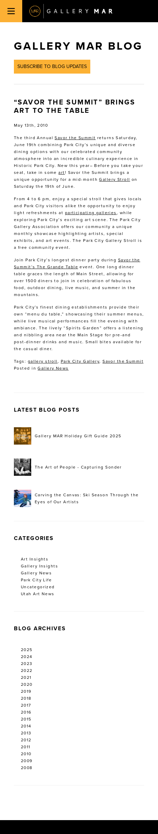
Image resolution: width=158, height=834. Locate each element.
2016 (26, 712)
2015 (26, 719)
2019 (26, 691)
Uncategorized (38, 586)
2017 (26, 705)
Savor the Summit (75, 137)
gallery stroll (43, 361)
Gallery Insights (39, 566)
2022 (27, 670)
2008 (27, 767)
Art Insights (34, 559)
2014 (26, 726)
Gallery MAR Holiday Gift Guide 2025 (67, 436)
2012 (26, 740)
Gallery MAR (71, 11)
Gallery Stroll (114, 179)
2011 (26, 746)
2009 (27, 760)
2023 (27, 663)
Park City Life (36, 580)
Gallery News (53, 368)
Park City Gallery (80, 361)
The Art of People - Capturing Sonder (68, 467)
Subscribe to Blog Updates (52, 66)
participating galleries (91, 212)
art (61, 172)
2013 (26, 733)
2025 (27, 649)
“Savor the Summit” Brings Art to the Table (74, 106)
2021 (26, 677)
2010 (26, 753)
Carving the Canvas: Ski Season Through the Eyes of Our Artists (76, 498)
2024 (27, 656)
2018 (26, 698)
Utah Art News (38, 593)
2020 (27, 684)
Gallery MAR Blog (78, 46)
